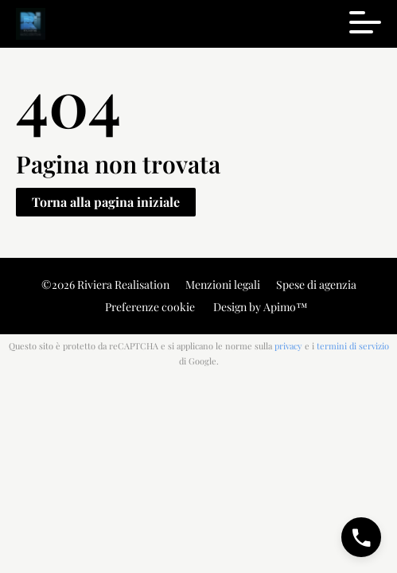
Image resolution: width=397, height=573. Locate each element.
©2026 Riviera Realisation (105, 284)
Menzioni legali (222, 284)
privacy (288, 346)
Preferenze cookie (150, 306)
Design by (259, 306)
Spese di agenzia (316, 284)
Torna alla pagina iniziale (106, 201)
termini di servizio (353, 346)
